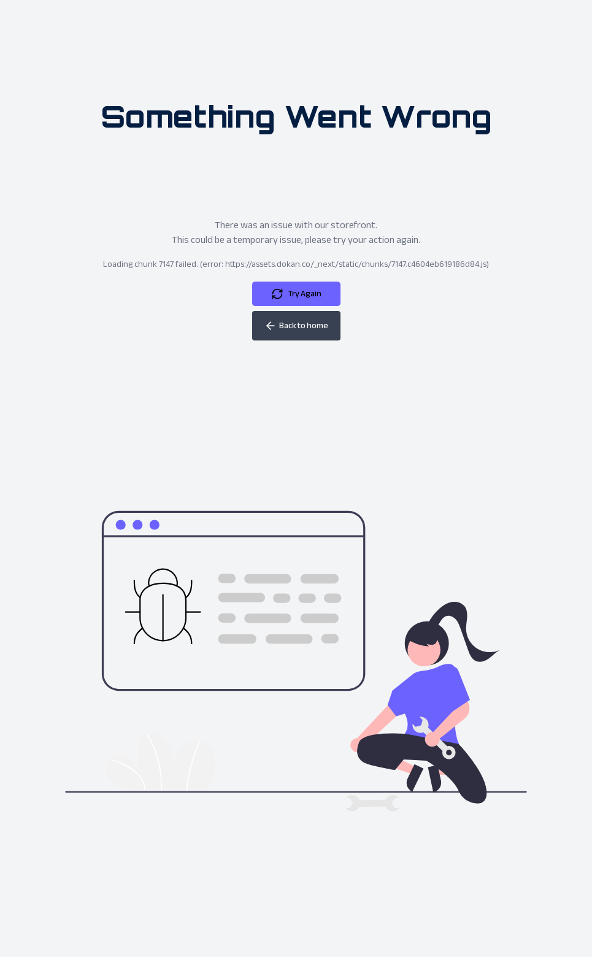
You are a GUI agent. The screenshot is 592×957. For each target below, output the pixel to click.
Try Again (296, 293)
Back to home (296, 325)
